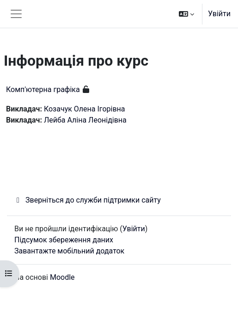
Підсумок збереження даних (63, 239)
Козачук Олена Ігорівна (84, 109)
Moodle (62, 277)
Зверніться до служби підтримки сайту (87, 200)
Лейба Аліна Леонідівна (85, 120)
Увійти (219, 13)
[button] (186, 14)
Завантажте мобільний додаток (69, 251)
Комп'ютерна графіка (43, 89)
